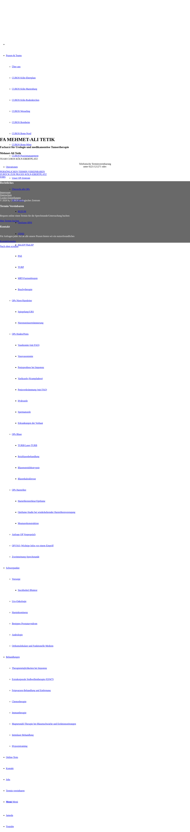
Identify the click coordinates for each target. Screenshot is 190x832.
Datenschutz (6, 195)
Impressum (5, 192)
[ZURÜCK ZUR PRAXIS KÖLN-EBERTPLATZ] (23, 174)
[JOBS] (2, 177)
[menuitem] (98, 361)
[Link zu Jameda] (9, 815)
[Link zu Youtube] (10, 826)
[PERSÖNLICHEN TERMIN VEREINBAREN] (22, 171)
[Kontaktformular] (8, 241)
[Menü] (12, 802)
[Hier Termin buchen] (9, 221)
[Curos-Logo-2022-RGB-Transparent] (22, 14)
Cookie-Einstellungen (10, 197)
